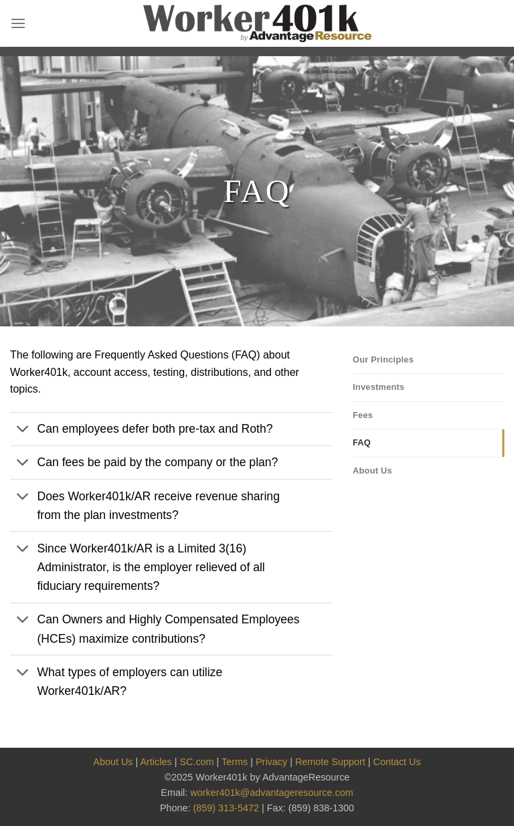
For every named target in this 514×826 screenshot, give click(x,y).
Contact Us (397, 761)
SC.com (196, 761)
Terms (235, 761)
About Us (372, 471)
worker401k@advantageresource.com (271, 792)
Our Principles (383, 359)
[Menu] (18, 23)
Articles (155, 761)
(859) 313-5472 (226, 808)
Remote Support (330, 761)
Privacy (271, 761)
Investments (379, 387)
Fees (363, 415)
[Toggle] (23, 430)
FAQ (362, 442)
